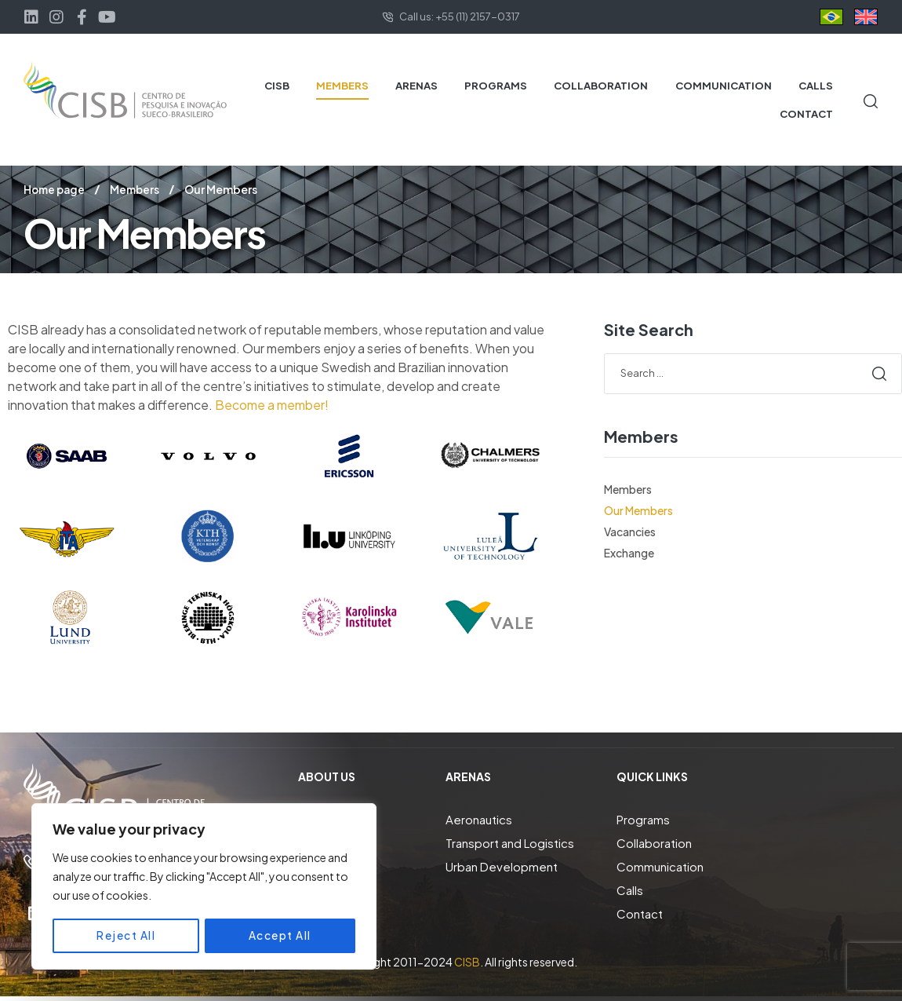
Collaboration (654, 842)
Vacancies (630, 531)
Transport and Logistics (510, 842)
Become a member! (272, 404)
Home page (56, 189)
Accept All (280, 936)
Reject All (125, 936)
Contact (639, 912)
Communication (660, 865)
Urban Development (502, 865)
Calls (629, 889)
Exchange (629, 552)
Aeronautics (479, 818)
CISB (467, 961)
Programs (643, 818)
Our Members (638, 509)
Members (138, 189)
